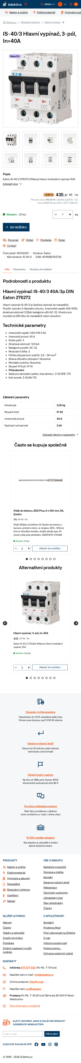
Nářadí (11, 901)
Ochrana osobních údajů (58, 953)
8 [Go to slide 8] (54, 559)
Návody (7, 922)
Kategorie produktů (54, 866)
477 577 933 (28, 967)
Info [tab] (7, 269)
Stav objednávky (53, 903)
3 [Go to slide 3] (35, 559)
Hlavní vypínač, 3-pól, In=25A (30, 632)
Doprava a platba (53, 872)
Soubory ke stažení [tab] (41, 269)
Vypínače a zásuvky (18, 878)
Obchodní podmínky (55, 892)
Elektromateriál (16, 872)
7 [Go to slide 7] (50, 559)
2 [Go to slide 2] (31, 559)
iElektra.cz (11, 22)
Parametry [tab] (19, 269)
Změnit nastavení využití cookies (17, 950)
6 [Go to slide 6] (46, 559)
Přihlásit (52, 1034)
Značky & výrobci (13, 937)
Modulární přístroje (30, 22)
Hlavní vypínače (52, 22)
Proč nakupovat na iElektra (59, 932)
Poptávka (8, 943)
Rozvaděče (13, 884)
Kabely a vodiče (16, 866)
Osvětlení (12, 895)
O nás (46, 937)
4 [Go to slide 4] (39, 559)
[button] (48, 4)
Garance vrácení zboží (56, 882)
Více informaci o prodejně (25, 1005)
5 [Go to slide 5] (42, 559)
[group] (40, 502)
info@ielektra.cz (43, 974)
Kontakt (48, 877)
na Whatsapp (33, 988)
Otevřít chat (36, 981)
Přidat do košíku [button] (49, 548)
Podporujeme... (52, 948)
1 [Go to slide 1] (27, 559)
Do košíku (16, 227)
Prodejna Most (52, 927)
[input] (22, 548)
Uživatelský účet (53, 897)
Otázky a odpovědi (13, 932)
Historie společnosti (55, 943)
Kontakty (48, 922)
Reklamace (50, 887)
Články (47, 908)
